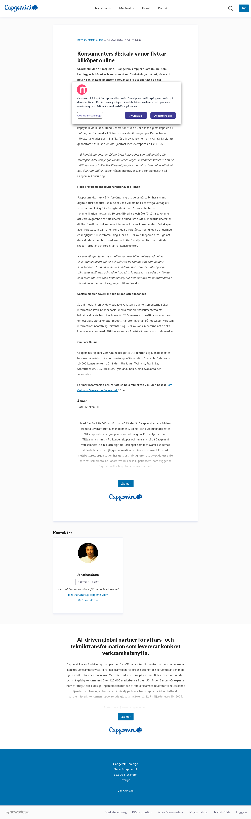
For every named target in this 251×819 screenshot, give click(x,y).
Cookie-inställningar (90, 115)
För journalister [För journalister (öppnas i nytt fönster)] (199, 812)
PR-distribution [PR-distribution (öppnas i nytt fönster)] (142, 812)
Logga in (241, 812)
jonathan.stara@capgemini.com (88, 595)
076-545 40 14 (88, 600)
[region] (126, 103)
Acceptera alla (163, 115)
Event (146, 8)
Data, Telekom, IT (88, 407)
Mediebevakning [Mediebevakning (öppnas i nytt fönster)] (116, 812)
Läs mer (125, 483)
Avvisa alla (136, 115)
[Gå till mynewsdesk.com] (17, 812)
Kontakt (163, 8)
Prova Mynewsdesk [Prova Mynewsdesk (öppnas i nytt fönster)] (170, 812)
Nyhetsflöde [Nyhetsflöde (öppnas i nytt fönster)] (222, 812)
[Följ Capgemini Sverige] (244, 8)
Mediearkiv (126, 8)
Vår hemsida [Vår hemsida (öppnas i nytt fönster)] (126, 791)
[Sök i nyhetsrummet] (230, 8)
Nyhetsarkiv (103, 8)
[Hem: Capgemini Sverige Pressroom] (21, 8)
